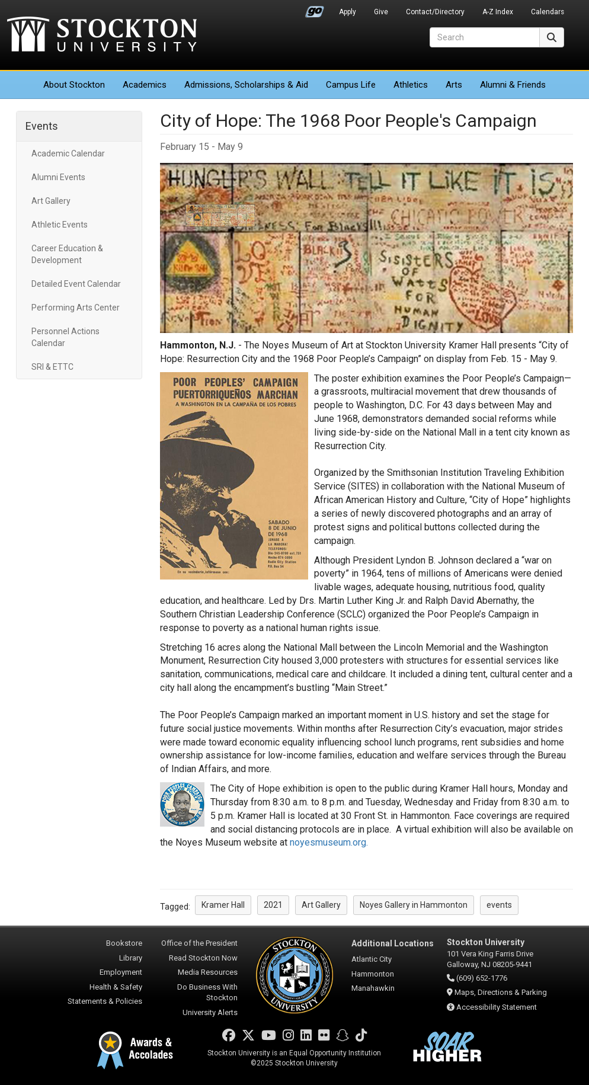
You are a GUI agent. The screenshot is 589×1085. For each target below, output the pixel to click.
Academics (145, 84)
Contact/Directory (435, 12)
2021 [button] (273, 905)
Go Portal (314, 9)
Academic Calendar (68, 153)
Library (130, 957)
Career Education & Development (67, 254)
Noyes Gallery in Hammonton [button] (414, 905)
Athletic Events (59, 224)
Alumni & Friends (513, 84)
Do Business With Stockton (207, 992)
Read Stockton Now (203, 957)
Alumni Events (58, 177)
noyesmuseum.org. (329, 842)
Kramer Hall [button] (223, 905)
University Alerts (210, 1012)
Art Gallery (51, 201)
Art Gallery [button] (321, 905)
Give (381, 12)
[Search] (485, 37)
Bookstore (124, 943)
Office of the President (199, 943)
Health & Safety (115, 986)
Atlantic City (371, 959)
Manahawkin (373, 988)
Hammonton (372, 973)
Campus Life (351, 84)
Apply (347, 12)
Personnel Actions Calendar (65, 337)
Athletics (410, 84)
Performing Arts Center (75, 307)
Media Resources (208, 972)
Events (41, 126)
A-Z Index (497, 12)
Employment (121, 972)
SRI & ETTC (52, 367)
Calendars (547, 12)
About (74, 84)
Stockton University (102, 35)
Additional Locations (392, 943)
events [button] (499, 905)
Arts (454, 84)
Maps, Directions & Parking (500, 992)
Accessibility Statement (496, 1007)
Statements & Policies (105, 1001)
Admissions (246, 84)
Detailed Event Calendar (76, 284)
